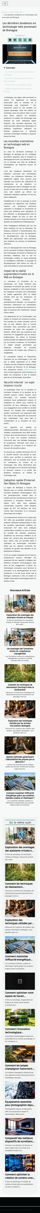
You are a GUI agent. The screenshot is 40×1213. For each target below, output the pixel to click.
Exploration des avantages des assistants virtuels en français (20, 616)
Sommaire (10, 68)
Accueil (4, 12)
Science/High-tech (16, 12)
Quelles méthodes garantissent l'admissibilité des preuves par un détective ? (20, 759)
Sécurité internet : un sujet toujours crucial (18, 85)
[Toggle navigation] (5, 3)
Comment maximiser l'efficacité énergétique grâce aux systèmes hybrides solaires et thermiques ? (20, 795)
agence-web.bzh (30, 369)
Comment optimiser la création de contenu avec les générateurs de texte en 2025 (19, 1179)
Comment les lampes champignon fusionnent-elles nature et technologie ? (19, 1070)
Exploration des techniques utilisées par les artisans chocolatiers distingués (20, 723)
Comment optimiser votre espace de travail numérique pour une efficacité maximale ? (19, 997)
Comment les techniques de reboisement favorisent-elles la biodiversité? (20, 687)
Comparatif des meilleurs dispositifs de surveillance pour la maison (19, 1141)
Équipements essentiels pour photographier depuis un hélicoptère (20, 1105)
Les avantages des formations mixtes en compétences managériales (20, 651)
